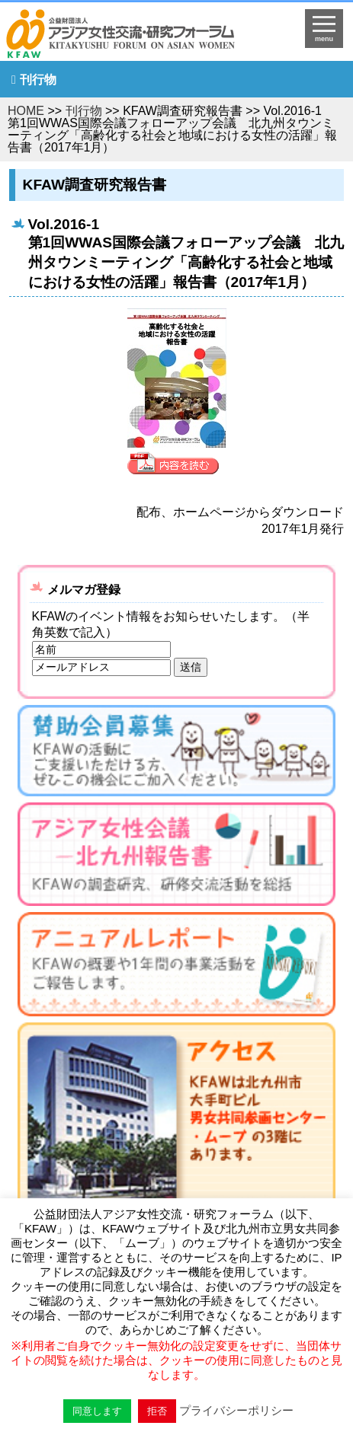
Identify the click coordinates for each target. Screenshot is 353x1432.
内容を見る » (176, 464)
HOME (26, 110)
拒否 (157, 1411)
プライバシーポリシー (236, 1410)
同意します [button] (97, 1411)
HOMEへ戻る (137, 35)
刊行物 (38, 79)
